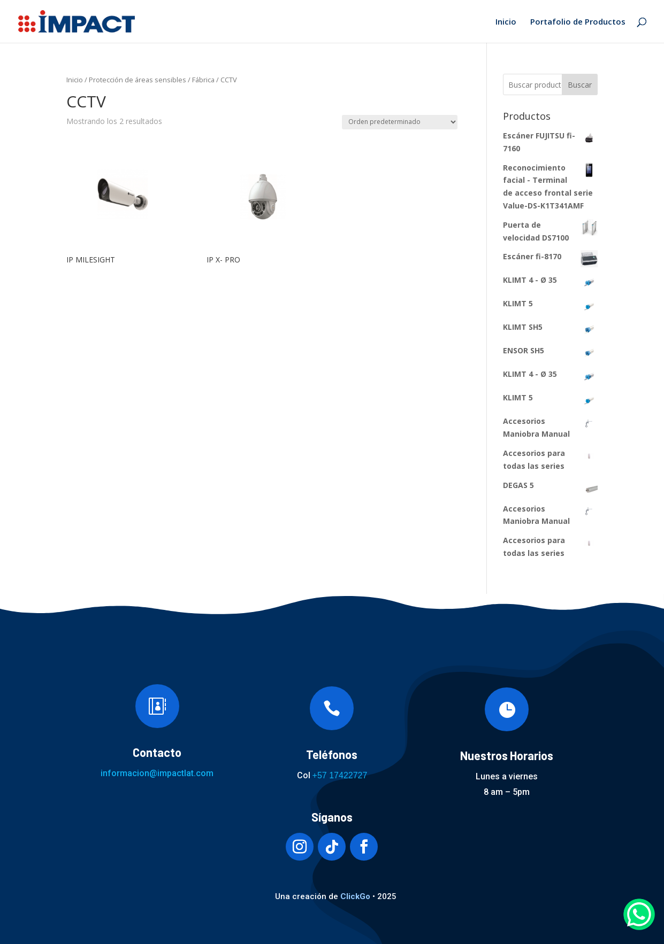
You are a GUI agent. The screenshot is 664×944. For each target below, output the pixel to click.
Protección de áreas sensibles (137, 79)
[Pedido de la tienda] (399, 122)
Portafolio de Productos (577, 22)
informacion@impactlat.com (157, 773)
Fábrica (203, 79)
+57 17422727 (340, 775)
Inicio (505, 22)
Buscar (580, 85)
